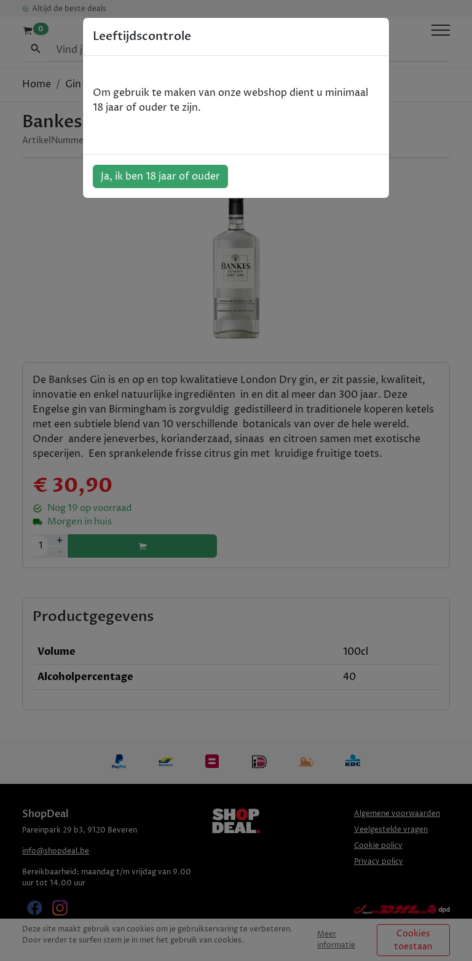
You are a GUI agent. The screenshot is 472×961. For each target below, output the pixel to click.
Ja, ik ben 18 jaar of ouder (160, 176)
